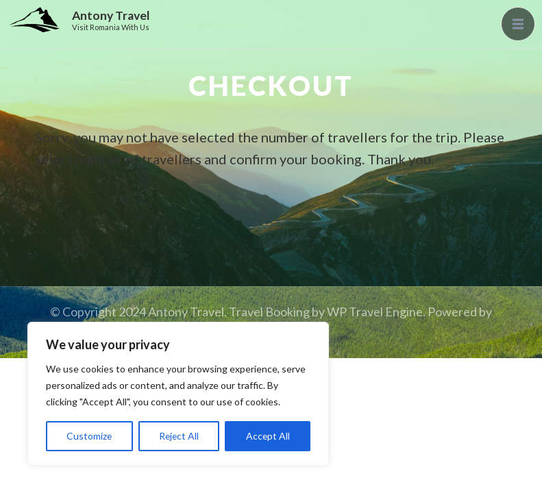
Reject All (178, 436)
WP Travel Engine (375, 311)
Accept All (267, 436)
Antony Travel (111, 15)
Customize (89, 436)
